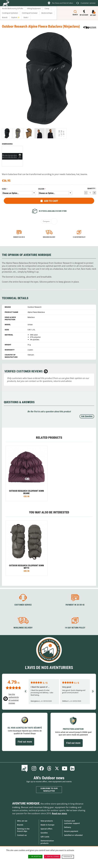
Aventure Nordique (26, 803)
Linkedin (72, 768)
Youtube (64, 768)
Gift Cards (45, 836)
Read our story (59, 813)
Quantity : (91, 188)
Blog (25, 768)
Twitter (56, 768)
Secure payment (71, 831)
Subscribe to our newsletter (49, 789)
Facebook (41, 768)
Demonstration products (47, 841)
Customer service (23, 605)
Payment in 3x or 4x (19, 237)
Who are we (22, 821)
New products (47, 821)
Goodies (44, 832)
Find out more (25, 741)
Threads (49, 768)
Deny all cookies (52, 856)
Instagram (33, 768)
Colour (41, 189)
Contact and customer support (72, 822)
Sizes (4, 189)
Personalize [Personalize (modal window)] (67, 856)
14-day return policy (79, 237)
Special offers (46, 829)
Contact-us (22, 835)
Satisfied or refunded (73, 835)
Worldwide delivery (49, 237)
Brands (20, 825)
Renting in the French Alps (23, 830)
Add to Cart (51, 200)
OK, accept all (35, 856)
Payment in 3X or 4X (75, 605)
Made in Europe (47, 825)
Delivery (67, 827)
